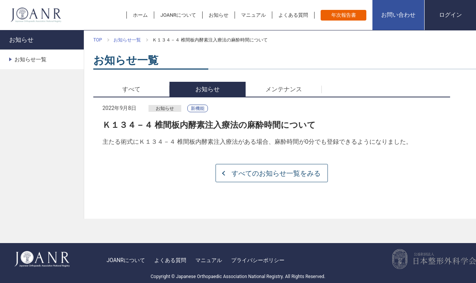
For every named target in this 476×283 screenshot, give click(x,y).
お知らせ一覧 (127, 40)
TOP (97, 40)
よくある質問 (170, 260)
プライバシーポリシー (257, 260)
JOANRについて (126, 260)
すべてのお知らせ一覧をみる (276, 173)
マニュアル (208, 260)
